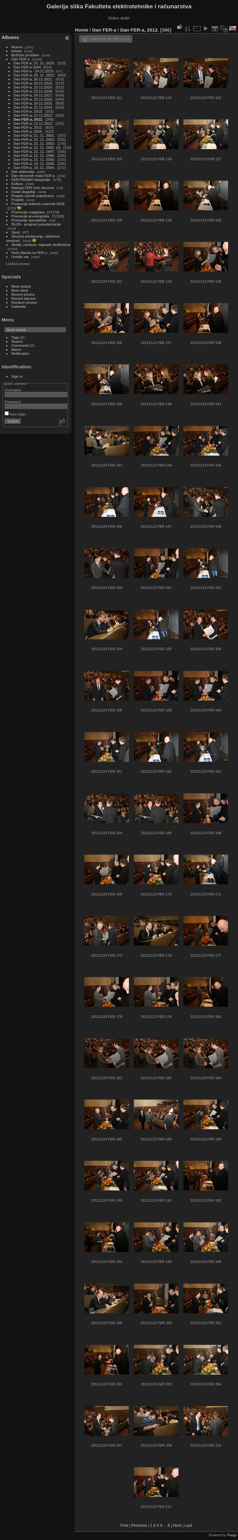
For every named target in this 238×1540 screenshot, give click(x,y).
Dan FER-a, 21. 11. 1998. (34, 155)
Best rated (19, 290)
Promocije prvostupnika (30, 216)
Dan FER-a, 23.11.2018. (33, 91)
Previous (139, 1525)
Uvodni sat (20, 257)
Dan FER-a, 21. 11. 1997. (34, 151)
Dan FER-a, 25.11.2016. (33, 99)
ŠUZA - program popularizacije (36, 224)
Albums (10, 37)
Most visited (21, 286)
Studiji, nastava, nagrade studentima (40, 244)
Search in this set (110, 38)
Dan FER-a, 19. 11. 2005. (34, 163)
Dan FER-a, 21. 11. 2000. (34, 159)
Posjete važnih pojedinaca (32, 196)
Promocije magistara (28, 212)
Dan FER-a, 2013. (28, 111)
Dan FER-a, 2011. (28, 127)
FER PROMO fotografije (31, 180)
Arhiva (16, 51)
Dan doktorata (22, 171)
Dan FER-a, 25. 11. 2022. (34, 75)
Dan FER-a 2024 (27, 67)
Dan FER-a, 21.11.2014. (33, 107)
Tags (15, 337)
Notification (20, 353)
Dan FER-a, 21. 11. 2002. (34, 143)
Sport (15, 232)
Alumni (17, 47)
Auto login (15, 414)
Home (81, 29)
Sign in (17, 376)
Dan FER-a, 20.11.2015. (33, 103)
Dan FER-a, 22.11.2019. (33, 87)
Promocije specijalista (28, 220)
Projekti (17, 200)
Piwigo (232, 1535)
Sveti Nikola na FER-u (29, 253)
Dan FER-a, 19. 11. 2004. (34, 167)
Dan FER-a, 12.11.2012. (33, 123)
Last (188, 1525)
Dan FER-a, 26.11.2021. (33, 79)
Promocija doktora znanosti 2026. (38, 204)
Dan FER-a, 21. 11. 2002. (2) (37, 147)
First (124, 1525)
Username (13, 390)
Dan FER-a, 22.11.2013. (33, 115)
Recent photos (23, 294)
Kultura (17, 184)
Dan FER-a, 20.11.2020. (33, 83)
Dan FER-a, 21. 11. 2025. (34, 63)
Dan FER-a (20, 59)
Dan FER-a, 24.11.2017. (33, 95)
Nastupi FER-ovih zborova (32, 188)
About (16, 349)
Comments (20, 345)
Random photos (24, 302)
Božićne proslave (25, 55)
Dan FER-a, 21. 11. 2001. (34, 135)
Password (13, 402)
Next (177, 1525)
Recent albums (23, 298)
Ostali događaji (23, 192)
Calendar (18, 306)
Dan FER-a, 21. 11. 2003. (34, 139)
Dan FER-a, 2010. (28, 131)
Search (17, 341)
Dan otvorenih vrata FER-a (33, 176)
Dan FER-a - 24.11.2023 (33, 71)
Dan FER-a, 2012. (28, 119)
